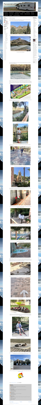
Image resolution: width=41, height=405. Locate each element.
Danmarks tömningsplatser (34, 20)
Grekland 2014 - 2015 (17, 12)
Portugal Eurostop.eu (34, 30)
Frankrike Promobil (35, 24)
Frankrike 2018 (6, 15)
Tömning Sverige (35, 36)
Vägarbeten (10, 15)
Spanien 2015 (28, 12)
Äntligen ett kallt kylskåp (6, 40)
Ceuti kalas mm (6, 39)
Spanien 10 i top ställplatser (34, 31)
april (5, 46)
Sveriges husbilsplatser (34, 35)
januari (5, 48)
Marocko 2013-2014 (11, 12)
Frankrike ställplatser (34, 26)
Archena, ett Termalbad (6, 34)
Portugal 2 (34, 29)
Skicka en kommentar (13, 399)
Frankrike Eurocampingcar (34, 23)
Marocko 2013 (6, 12)
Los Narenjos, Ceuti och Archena (6, 36)
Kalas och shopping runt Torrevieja (6, 38)
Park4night (34, 28)
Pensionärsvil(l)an (11, 4)
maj (5, 45)
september (6, 42)
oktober (6, 41)
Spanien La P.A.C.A (34, 33)
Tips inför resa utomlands (17, 15)
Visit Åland (34, 37)
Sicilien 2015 (23, 12)
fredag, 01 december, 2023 (13, 394)
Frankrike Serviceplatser (34, 25)
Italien (34, 27)
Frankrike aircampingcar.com (35, 22)
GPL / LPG (32, 12)
